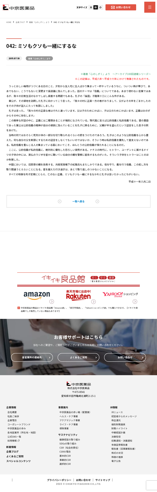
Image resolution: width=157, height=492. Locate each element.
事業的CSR (65, 459)
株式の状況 (117, 452)
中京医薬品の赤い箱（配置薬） (75, 412)
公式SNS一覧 (14, 436)
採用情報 (13, 440)
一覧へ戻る (78, 201)
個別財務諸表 (118, 424)
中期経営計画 (118, 432)
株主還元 (116, 420)
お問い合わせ (83, 480)
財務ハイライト (119, 428)
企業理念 (12, 420)
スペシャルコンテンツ (18, 461)
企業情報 (11, 407)
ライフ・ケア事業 (68, 424)
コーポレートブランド (19, 424)
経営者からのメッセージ (124, 416)
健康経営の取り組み (69, 439)
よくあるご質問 (14, 456)
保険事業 (64, 428)
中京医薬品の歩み (17, 428)
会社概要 (12, 412)
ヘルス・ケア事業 (68, 416)
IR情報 (113, 407)
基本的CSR (65, 455)
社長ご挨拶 (13, 416)
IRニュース (117, 412)
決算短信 (116, 436)
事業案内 (63, 407)
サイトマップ (102, 480)
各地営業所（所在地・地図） (22, 432)
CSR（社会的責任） (69, 447)
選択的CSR (65, 463)
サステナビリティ (68, 434)
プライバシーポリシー (59, 480)
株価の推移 (117, 457)
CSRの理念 (65, 451)
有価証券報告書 (119, 444)
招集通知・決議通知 (121, 440)
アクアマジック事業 (69, 420)
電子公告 (116, 460)
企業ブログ (12, 451)
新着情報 (11, 447)
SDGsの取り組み (68, 443)
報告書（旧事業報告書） (124, 448)
